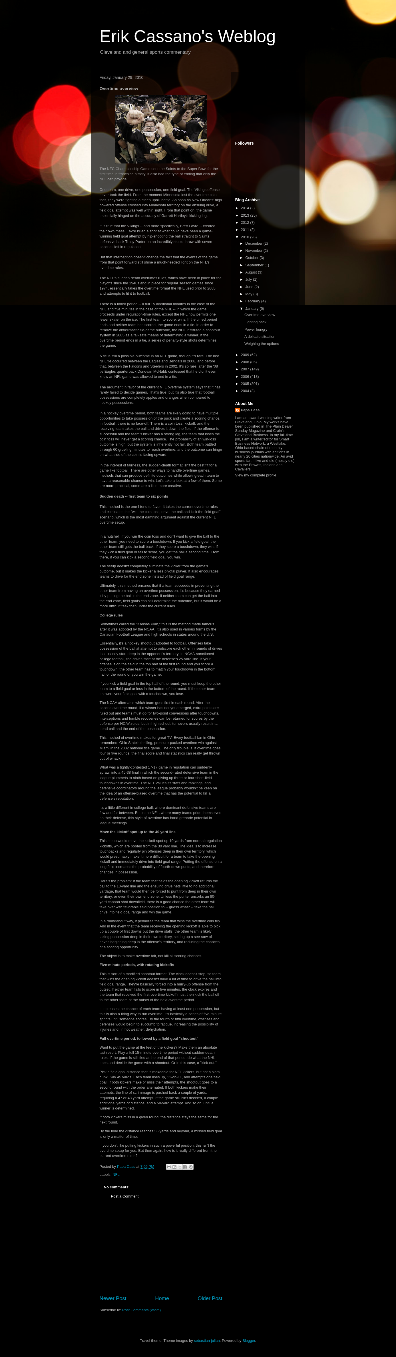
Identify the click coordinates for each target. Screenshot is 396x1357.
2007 (245, 369)
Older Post (210, 1298)
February (253, 301)
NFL (116, 1174)
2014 (245, 208)
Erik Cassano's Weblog (188, 36)
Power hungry (255, 329)
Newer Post (113, 1298)
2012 (245, 222)
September (254, 265)
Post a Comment (125, 1196)
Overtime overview (259, 315)
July (249, 279)
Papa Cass (250, 410)
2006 (245, 376)
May (249, 294)
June (249, 287)
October (252, 258)
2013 (245, 215)
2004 (245, 391)
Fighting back (255, 322)
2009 (245, 355)
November (254, 250)
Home (162, 1298)
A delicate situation (259, 336)
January (252, 308)
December (254, 243)
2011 (245, 230)
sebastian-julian (207, 1340)
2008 (245, 362)
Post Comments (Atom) (141, 1310)
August (251, 272)
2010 (245, 237)
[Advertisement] (161, 1252)
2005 (245, 384)
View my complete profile (255, 475)
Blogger (248, 1340)
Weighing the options (261, 344)
